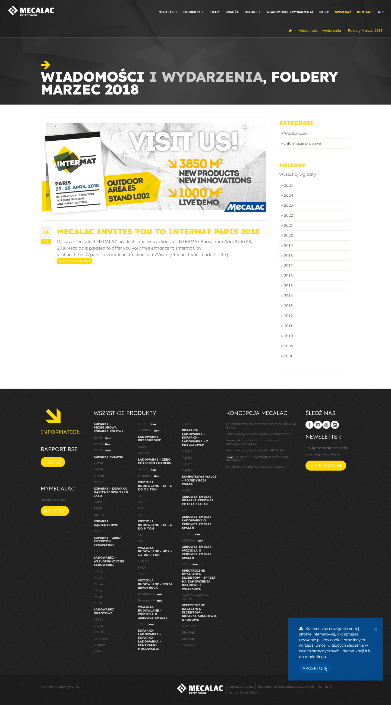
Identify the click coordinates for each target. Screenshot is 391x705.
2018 (288, 255)
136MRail (188, 632)
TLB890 (187, 464)
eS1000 (147, 424)
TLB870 (187, 451)
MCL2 (98, 571)
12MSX (103, 438)
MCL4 (98, 578)
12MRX (103, 450)
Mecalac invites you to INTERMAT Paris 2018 (158, 231)
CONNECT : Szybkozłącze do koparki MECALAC (257, 458)
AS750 (98, 626)
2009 (288, 346)
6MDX (142, 567)
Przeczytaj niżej (74, 261)
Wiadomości (295, 133)
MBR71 (187, 490)
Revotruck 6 (150, 594)
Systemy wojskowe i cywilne (196, 596)
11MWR (99, 476)
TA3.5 (142, 515)
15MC (98, 531)
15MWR (99, 482)
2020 (288, 235)
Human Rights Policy (243, 692)
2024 (288, 195)
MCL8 (98, 603)
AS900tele (101, 639)
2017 (288, 265)
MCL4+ (99, 584)
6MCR (98, 502)
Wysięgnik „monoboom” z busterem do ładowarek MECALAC (254, 442)
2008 (288, 356)
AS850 (98, 632)
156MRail (188, 639)
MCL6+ (99, 597)
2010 (288, 335)
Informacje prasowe (302, 143)
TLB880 (187, 457)
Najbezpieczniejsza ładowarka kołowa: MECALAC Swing (261, 425)
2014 (288, 295)
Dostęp (53, 462)
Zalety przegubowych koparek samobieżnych (258, 434)
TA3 (140, 508)
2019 (288, 245)
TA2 (140, 502)
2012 (288, 315)
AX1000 (143, 453)
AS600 (98, 619)
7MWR (98, 463)
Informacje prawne (239, 686)
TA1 (140, 496)
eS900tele (149, 430)
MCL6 (98, 590)
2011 (288, 325)
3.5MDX (143, 561)
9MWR (98, 469)
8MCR (98, 508)
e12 (96, 551)
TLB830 (187, 424)
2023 (288, 205)
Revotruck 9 (150, 601)
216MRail (188, 645)
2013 (288, 305)
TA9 (140, 541)
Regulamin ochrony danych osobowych (286, 686)
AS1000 (99, 645)
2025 (288, 185)
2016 (288, 275)
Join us (323, 686)
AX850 (142, 447)
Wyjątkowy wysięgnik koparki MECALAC (255, 450)
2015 (288, 285)
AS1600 (99, 651)
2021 (288, 225)
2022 (288, 215)
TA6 (140, 535)
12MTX (103, 444)
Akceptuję (315, 668)
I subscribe (326, 465)
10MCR (99, 515)
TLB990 (187, 470)
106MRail (188, 626)
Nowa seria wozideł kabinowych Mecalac (255, 466)
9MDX (142, 574)
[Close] (375, 628)
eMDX (146, 624)
